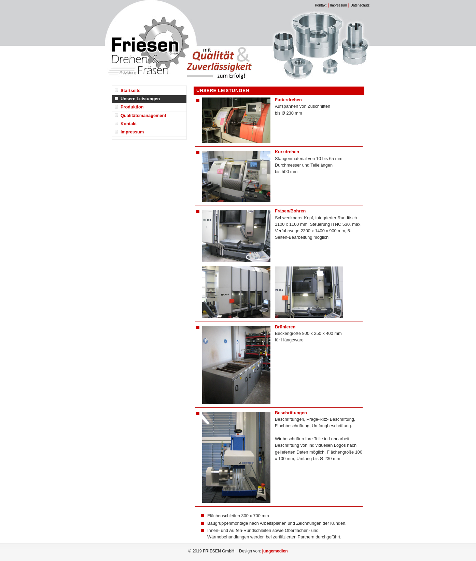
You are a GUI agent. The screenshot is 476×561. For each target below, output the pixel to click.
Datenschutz (359, 5)
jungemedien (275, 551)
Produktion (132, 106)
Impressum (338, 5)
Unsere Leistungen (140, 98)
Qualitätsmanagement (143, 115)
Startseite (130, 90)
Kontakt (320, 5)
